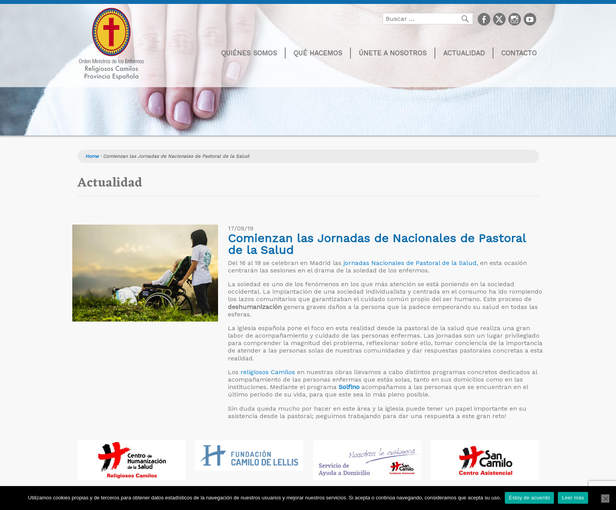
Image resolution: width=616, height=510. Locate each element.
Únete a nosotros (393, 53)
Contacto (519, 53)
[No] (605, 498)
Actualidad (464, 53)
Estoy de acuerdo (529, 498)
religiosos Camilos (266, 372)
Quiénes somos (249, 53)
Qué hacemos (317, 53)
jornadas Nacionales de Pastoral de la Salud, (410, 263)
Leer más (573, 498)
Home (92, 156)
